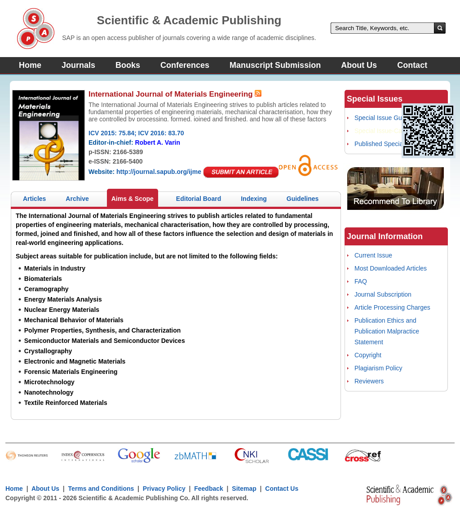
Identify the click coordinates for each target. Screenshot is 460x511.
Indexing (254, 198)
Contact (412, 65)
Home (30, 65)
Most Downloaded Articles (390, 268)
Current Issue (373, 255)
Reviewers (369, 381)
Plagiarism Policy (378, 368)
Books (127, 65)
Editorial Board (198, 198)
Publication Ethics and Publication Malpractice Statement (386, 331)
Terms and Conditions (101, 488)
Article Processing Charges (392, 307)
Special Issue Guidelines (388, 117)
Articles (34, 198)
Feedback (208, 488)
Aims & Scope (132, 198)
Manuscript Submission (275, 65)
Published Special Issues (389, 143)
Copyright (367, 355)
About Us (359, 65)
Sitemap (244, 488)
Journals (78, 65)
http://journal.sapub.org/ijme (158, 171)
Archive (77, 198)
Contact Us (281, 488)
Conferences (184, 65)
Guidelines (303, 198)
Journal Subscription (382, 294)
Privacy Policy (164, 488)
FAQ (360, 281)
